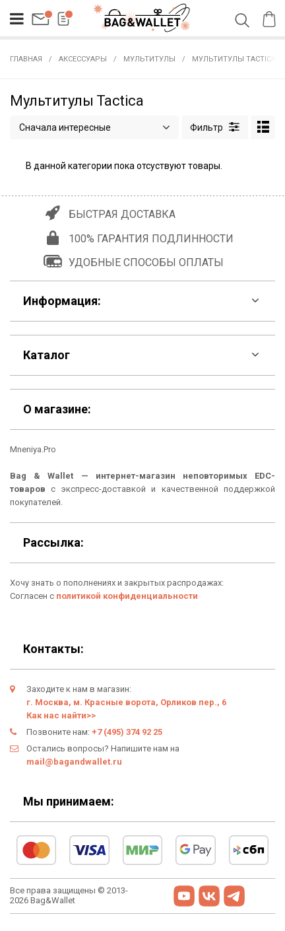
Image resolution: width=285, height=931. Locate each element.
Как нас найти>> (61, 715)
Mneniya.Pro (33, 449)
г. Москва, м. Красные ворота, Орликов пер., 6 (126, 702)
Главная (26, 59)
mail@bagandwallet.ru (74, 762)
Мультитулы (149, 59)
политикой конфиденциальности (127, 596)
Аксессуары (83, 59)
